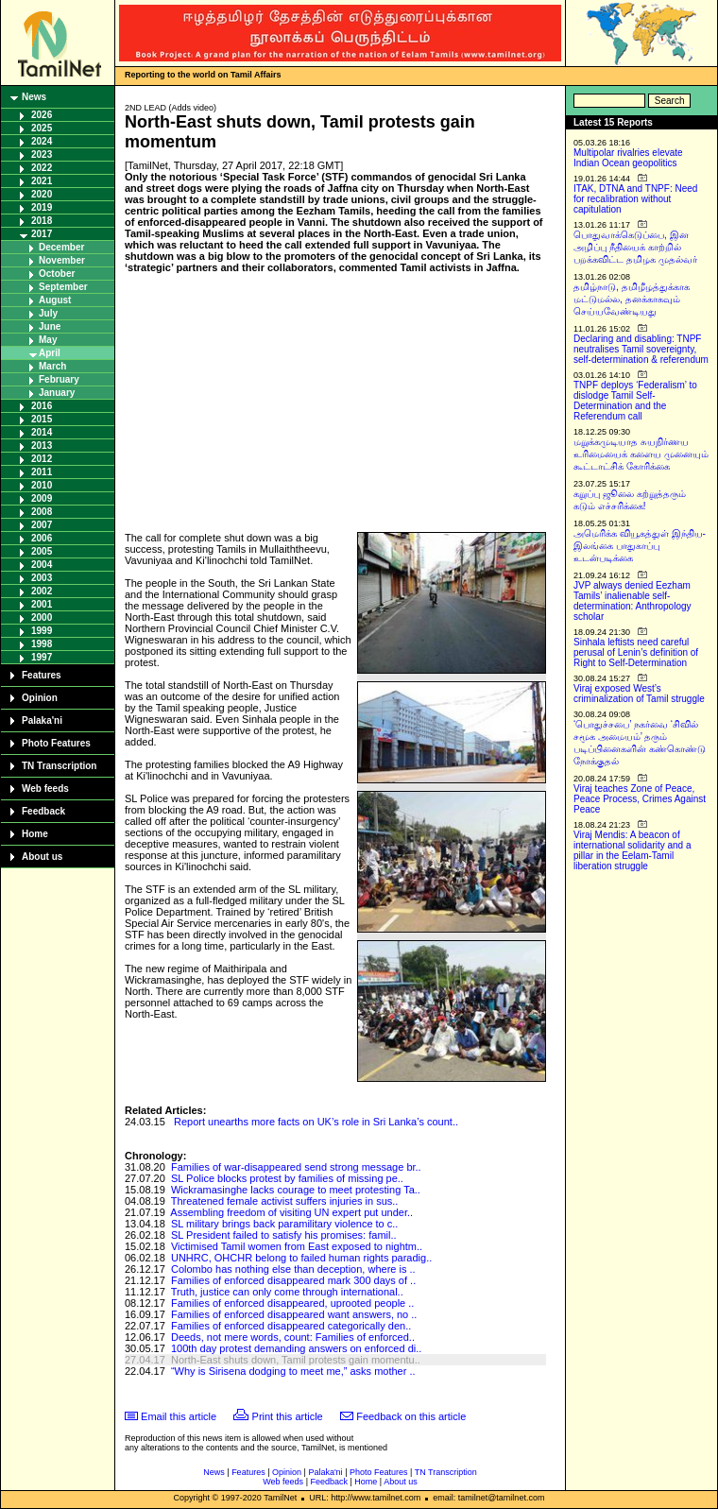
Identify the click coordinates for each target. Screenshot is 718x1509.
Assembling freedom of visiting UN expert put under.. (291, 1212)
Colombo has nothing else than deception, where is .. (293, 1269)
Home (35, 834)
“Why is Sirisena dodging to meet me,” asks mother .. (293, 1371)
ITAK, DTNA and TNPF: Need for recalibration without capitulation (635, 198)
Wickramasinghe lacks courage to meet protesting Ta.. (295, 1189)
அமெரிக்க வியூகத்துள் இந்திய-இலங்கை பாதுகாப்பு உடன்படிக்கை (639, 545)
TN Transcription (59, 766)
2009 (41, 498)
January (57, 392)
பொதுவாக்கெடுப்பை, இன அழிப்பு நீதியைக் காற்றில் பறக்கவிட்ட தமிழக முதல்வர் (635, 247)
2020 (41, 194)
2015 (41, 419)
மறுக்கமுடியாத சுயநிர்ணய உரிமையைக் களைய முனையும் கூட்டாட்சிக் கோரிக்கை (641, 454)
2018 (41, 220)
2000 (41, 617)
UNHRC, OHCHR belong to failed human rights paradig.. (301, 1257)
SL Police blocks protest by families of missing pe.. (287, 1178)
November (62, 260)
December (61, 247)
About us (42, 856)
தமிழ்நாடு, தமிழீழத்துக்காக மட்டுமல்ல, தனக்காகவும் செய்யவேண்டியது (631, 299)
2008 (41, 511)
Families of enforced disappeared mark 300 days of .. (293, 1280)
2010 (41, 485)
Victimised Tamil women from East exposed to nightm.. (296, 1246)
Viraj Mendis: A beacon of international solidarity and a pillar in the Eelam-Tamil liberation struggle (632, 850)
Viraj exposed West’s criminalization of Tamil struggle (639, 693)
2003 (41, 578)
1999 (41, 631)
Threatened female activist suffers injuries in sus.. (285, 1201)
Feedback (43, 811)
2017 (41, 234)
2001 (41, 604)
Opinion (40, 698)
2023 (41, 154)
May (48, 339)
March (52, 366)
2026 (41, 115)
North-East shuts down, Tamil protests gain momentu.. (295, 1359)
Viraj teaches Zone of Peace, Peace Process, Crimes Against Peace (639, 799)
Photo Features (56, 743)
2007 (41, 525)
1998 (41, 644)
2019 (41, 207)
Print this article (287, 1416)
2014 (41, 432)
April (49, 353)
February (59, 379)
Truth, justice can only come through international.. (287, 1291)
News (34, 97)
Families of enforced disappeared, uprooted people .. (292, 1303)
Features (41, 675)
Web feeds (45, 788)
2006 (41, 538)
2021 (41, 181)
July (48, 313)
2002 (41, 591)
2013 (41, 445)
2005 (41, 551)
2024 (41, 141)
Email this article (178, 1416)
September (63, 287)
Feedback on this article (411, 1416)
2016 (41, 406)
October (57, 273)
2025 (41, 128)
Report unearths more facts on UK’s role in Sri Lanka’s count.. (316, 1121)
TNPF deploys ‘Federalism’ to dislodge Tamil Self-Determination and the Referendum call (635, 400)
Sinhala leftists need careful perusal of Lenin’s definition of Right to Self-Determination (635, 652)
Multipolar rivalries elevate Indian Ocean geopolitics (628, 157)
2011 (41, 472)
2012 (41, 459)
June (49, 326)
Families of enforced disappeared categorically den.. (291, 1325)
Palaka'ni (42, 720)
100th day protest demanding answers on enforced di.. (296, 1348)
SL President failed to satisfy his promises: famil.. (284, 1235)
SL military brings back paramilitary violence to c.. (284, 1223)
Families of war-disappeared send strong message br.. (296, 1167)
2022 (41, 168)
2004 (41, 564)
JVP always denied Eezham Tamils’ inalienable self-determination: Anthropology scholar (632, 601)
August (55, 300)
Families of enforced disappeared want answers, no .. (294, 1314)
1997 (41, 657)
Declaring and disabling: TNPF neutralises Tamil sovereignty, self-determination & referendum (641, 349)
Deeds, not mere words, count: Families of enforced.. (293, 1337)
